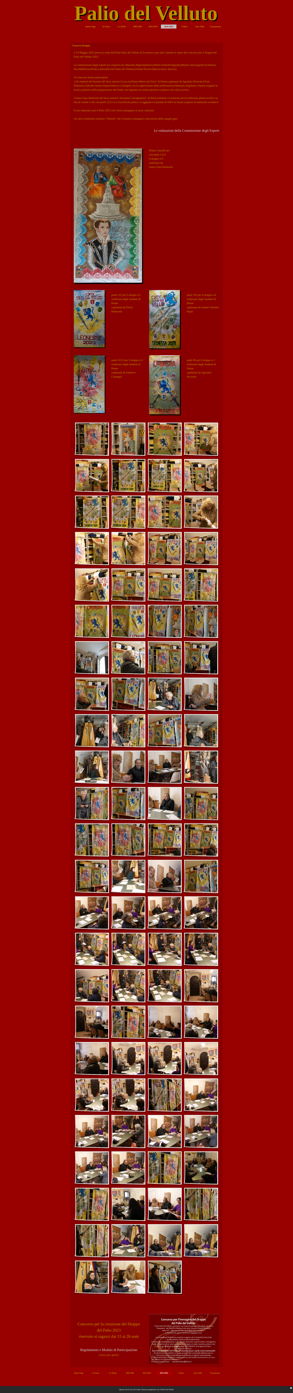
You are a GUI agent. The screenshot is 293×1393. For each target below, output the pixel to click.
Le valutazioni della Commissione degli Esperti (186, 130)
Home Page (91, 26)
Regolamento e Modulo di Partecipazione (108, 1350)
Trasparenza (215, 26)
